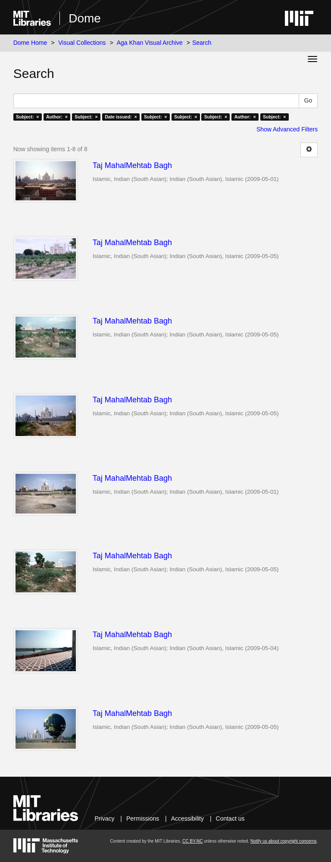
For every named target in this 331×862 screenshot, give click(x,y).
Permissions (142, 818)
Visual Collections (82, 42)
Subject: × (27, 116)
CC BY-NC (192, 841)
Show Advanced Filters (287, 129)
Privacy (105, 818)
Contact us (230, 818)
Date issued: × (121, 116)
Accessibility (187, 818)
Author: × (57, 116)
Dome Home (30, 42)
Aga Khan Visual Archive (150, 42)
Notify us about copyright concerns (283, 841)
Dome (85, 18)
